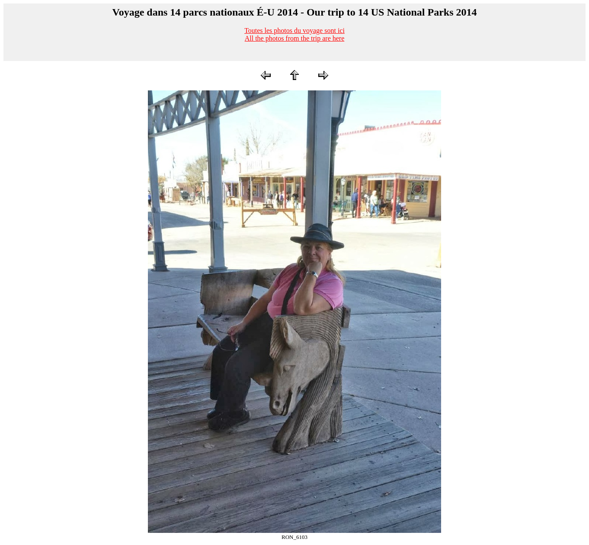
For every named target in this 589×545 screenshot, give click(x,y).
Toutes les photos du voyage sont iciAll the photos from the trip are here (294, 34)
